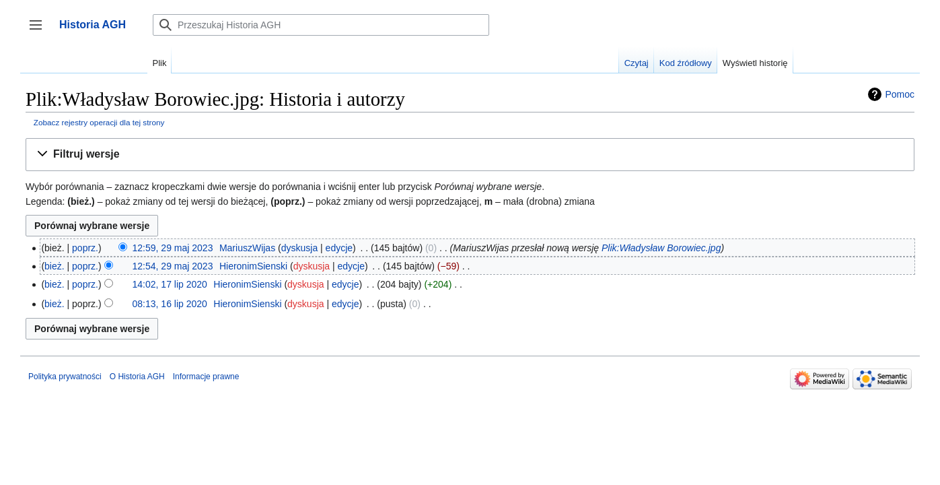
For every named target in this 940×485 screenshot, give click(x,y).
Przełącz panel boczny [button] (40, 31)
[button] (470, 154)
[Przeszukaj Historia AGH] (321, 25)
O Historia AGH (137, 376)
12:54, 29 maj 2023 (173, 266)
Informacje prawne (206, 376)
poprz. (85, 248)
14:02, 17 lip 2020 (170, 284)
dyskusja (299, 248)
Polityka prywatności (65, 376)
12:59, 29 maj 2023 (173, 248)
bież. (54, 266)
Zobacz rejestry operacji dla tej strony (99, 122)
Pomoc (899, 94)
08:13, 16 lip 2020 (170, 303)
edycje (339, 248)
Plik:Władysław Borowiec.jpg (661, 248)
